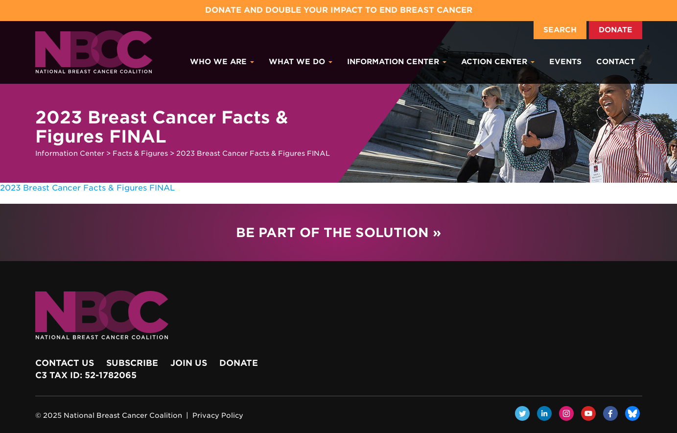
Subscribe (132, 363)
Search (560, 29)
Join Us (188, 363)
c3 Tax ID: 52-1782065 (86, 375)
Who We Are (222, 61)
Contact (615, 61)
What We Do (300, 61)
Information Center (396, 61)
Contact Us (64, 363)
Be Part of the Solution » (338, 232)
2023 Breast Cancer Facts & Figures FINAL (87, 187)
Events (565, 61)
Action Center (498, 61)
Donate (615, 29)
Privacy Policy (217, 415)
